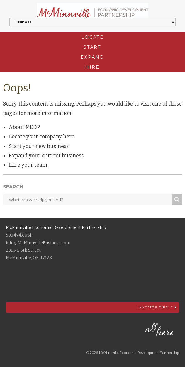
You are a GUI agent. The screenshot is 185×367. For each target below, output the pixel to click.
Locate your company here (41, 136)
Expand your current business (46, 155)
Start (92, 47)
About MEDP (24, 127)
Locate (92, 37)
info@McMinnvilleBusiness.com (38, 242)
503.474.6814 (18, 235)
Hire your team (28, 165)
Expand (92, 57)
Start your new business (39, 146)
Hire (92, 67)
